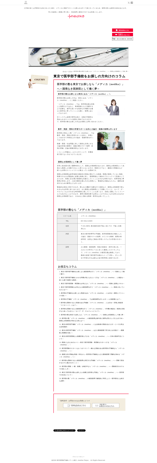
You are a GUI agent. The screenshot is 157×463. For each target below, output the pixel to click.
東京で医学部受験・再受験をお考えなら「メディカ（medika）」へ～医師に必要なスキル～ (93, 283)
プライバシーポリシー (78, 456)
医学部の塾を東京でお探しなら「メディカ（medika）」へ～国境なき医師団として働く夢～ (93, 315)
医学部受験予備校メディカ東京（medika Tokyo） (73, 460)
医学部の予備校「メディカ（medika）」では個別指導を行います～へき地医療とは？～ (91, 299)
